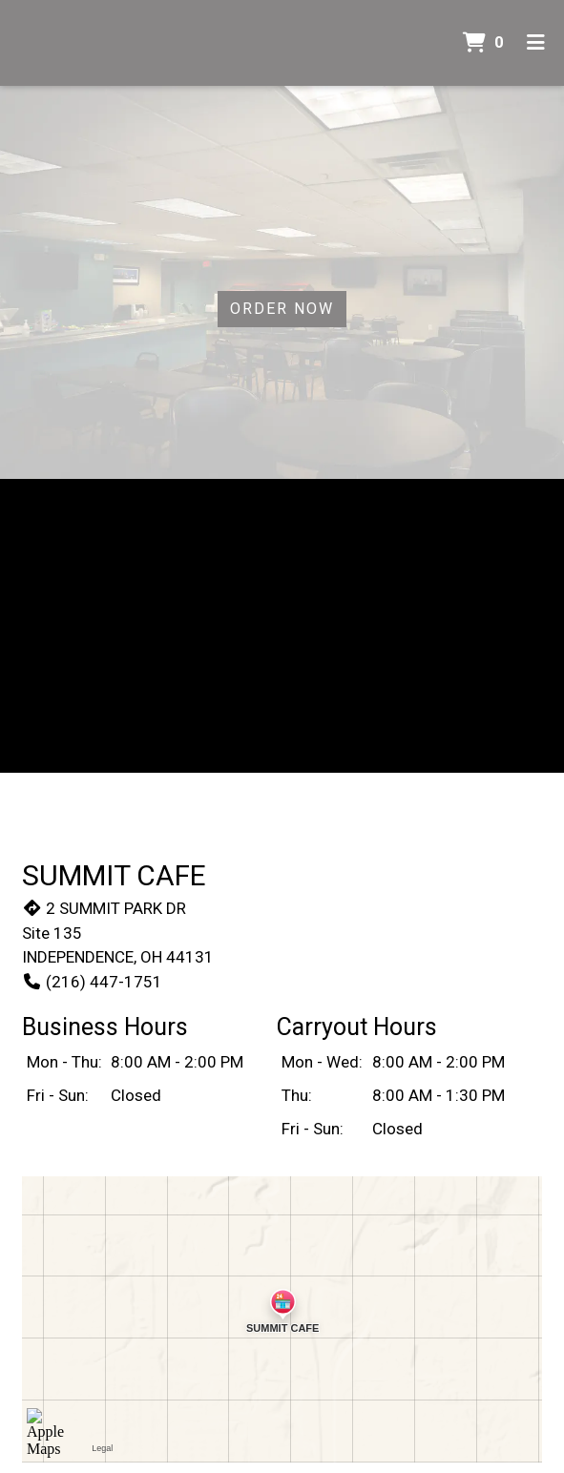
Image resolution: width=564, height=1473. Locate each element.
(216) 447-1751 (92, 981)
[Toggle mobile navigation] (535, 43)
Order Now (282, 309)
